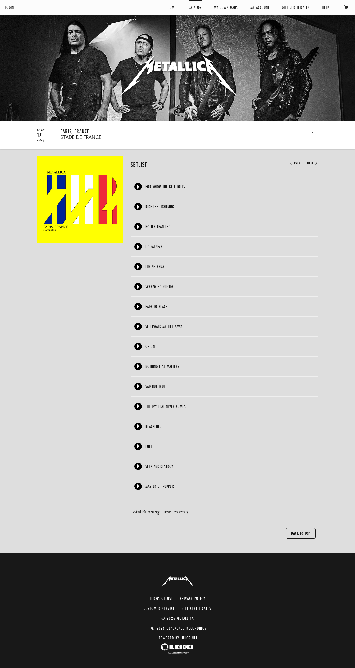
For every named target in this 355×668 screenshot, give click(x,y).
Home (172, 7)
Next (312, 163)
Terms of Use (161, 598)
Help (325, 7)
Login (9, 7)
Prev (294, 163)
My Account (260, 7)
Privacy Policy (192, 598)
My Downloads (226, 7)
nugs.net (190, 638)
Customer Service (159, 608)
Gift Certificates (296, 7)
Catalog (195, 7)
